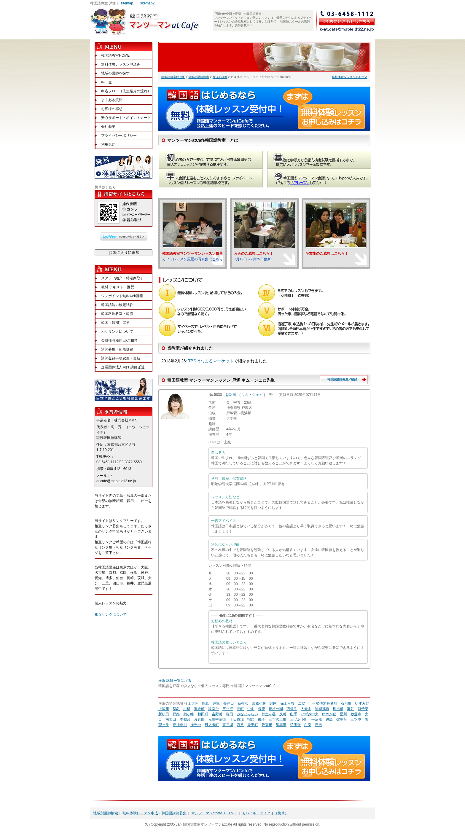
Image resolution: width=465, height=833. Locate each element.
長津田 (228, 703)
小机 (186, 709)
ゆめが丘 (329, 714)
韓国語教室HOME (173, 77)
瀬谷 (350, 709)
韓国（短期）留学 (115, 323)
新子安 (363, 709)
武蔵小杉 (259, 703)
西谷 (240, 725)
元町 (240, 709)
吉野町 (217, 714)
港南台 (213, 709)
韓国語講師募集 (174, 813)
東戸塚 (227, 725)
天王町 (252, 725)
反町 (282, 714)
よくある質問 (111, 100)
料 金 (106, 82)
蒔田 (229, 714)
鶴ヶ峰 (188, 714)
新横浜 (243, 703)
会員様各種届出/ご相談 (119, 340)
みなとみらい (247, 714)
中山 (250, 709)
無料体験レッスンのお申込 (349, 77)
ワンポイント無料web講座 (122, 296)
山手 (293, 714)
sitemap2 (147, 3)
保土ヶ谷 (287, 703)
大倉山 (306, 709)
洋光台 (195, 725)
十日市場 (237, 719)
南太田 (170, 719)
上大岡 (193, 703)
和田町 (203, 714)
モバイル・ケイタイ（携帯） (265, 813)
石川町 (346, 703)
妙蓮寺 (356, 714)
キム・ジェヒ (252, 395)
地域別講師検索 (105, 813)
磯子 (261, 719)
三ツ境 (356, 719)
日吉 (318, 725)
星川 (343, 714)
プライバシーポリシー (119, 135)
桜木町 (338, 709)
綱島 (329, 719)
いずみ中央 (310, 714)
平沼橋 (316, 719)
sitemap (127, 3)
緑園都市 (322, 709)
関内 (273, 703)
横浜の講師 (220, 77)
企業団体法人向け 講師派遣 (123, 367)
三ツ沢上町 (277, 719)
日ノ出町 (212, 725)
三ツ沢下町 (299, 719)
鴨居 (250, 719)
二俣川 (303, 703)
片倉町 (199, 719)
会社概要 (108, 127)
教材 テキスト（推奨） (119, 287)
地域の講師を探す (115, 73)
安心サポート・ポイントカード (126, 118)
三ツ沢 (227, 709)
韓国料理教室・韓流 (117, 314)
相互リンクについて (117, 331)
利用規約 (108, 144)
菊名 (176, 709)
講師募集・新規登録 (117, 349)
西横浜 (291, 709)
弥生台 (341, 719)
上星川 (163, 709)
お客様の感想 (111, 109)
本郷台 (185, 719)
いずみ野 (362, 703)
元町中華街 (217, 719)
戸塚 (216, 703)
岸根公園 (276, 709)
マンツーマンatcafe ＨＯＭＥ (214, 813)
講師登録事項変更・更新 (120, 358)
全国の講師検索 (198, 77)
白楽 (307, 725)
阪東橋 (267, 725)
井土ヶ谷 (269, 714)
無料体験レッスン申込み (120, 64)
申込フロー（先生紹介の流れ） (126, 91)
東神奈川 (180, 725)
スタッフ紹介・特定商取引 (122, 278)
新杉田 (163, 714)
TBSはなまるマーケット (210, 361)
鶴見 (205, 703)
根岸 (261, 709)
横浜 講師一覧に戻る (174, 680)
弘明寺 (295, 725)
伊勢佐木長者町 (324, 703)
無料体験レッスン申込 (140, 813)
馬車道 (281, 725)
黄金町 (199, 709)
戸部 (176, 714)
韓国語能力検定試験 (117, 305)
